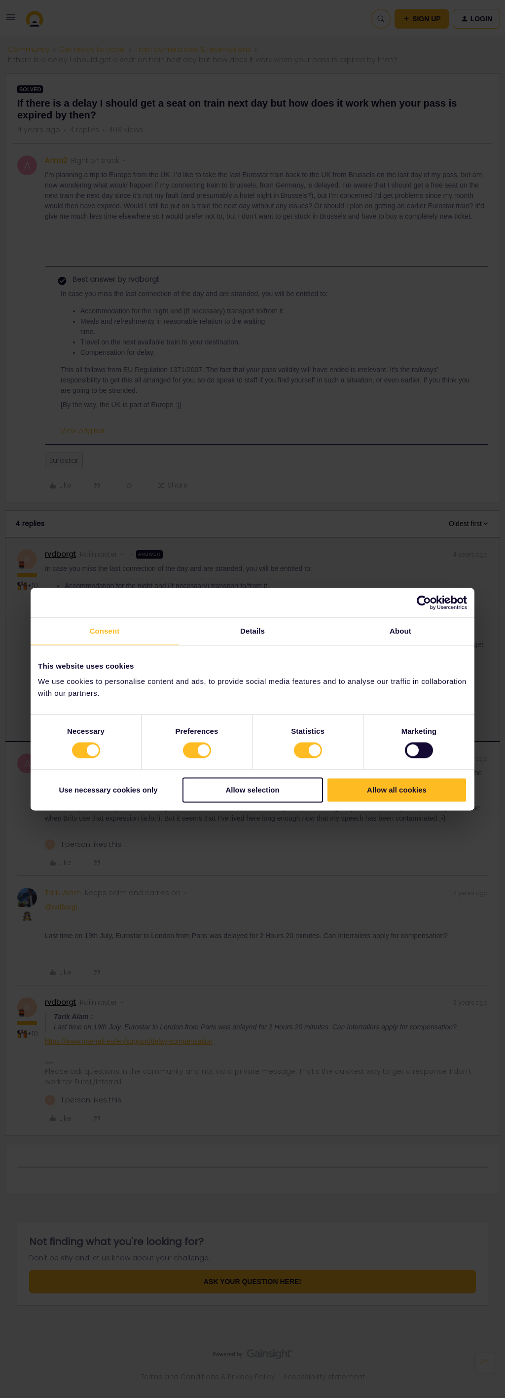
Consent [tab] (105, 631)
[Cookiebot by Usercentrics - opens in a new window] (424, 602)
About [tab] (400, 631)
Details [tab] (252, 631)
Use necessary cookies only (108, 790)
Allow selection (252, 790)
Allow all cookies (397, 790)
